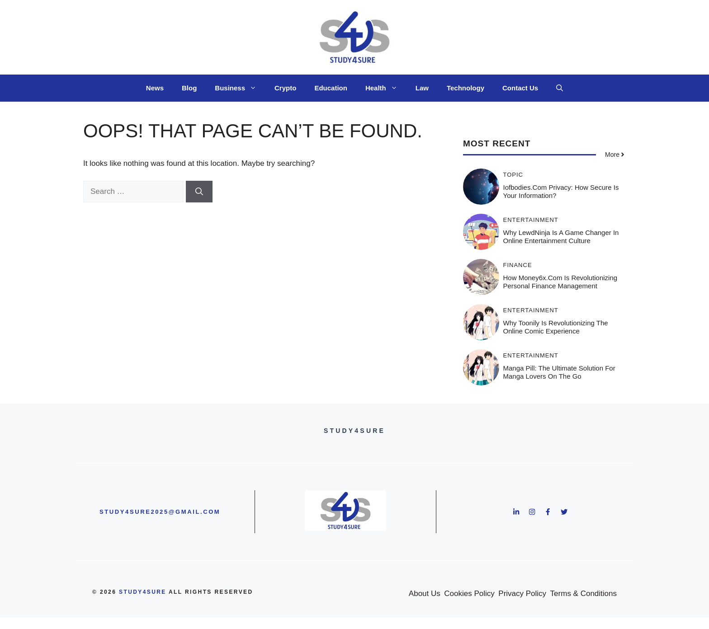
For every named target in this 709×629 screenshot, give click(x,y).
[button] (559, 88)
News (155, 88)
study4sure (142, 592)
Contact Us (520, 88)
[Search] (199, 191)
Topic (513, 175)
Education (330, 88)
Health (385, 88)
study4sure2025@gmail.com (159, 511)
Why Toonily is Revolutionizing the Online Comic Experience (555, 327)
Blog (189, 88)
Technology (465, 88)
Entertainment (530, 220)
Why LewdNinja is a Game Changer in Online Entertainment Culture (561, 236)
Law (422, 88)
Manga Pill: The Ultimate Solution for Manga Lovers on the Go (559, 372)
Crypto (285, 88)
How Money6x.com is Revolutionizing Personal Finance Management (560, 282)
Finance (517, 265)
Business (240, 88)
